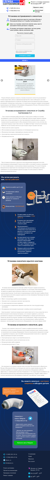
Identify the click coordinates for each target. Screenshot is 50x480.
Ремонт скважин (8, 475)
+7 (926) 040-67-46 (14, 10)
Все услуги (31, 461)
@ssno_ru (8, 460)
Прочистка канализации (10, 470)
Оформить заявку (38, 7)
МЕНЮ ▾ (25, 60)
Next (47, 80)
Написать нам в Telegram (25, 443)
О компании (31, 454)
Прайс (30, 456)
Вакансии (31, 459)
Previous (1, 80)
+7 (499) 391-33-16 (14, 8)
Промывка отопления (9, 473)
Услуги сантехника (8, 468)
